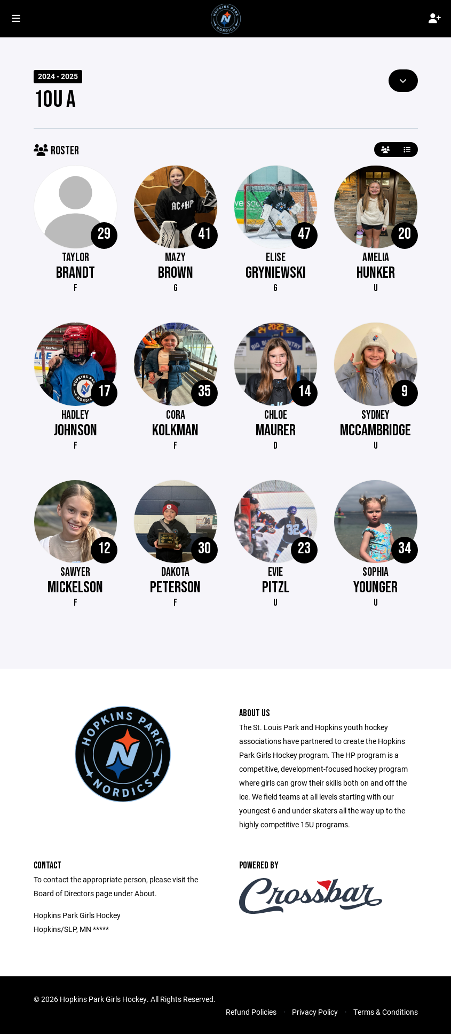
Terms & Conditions (385, 1012)
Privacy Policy (315, 1012)
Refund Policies (251, 1012)
